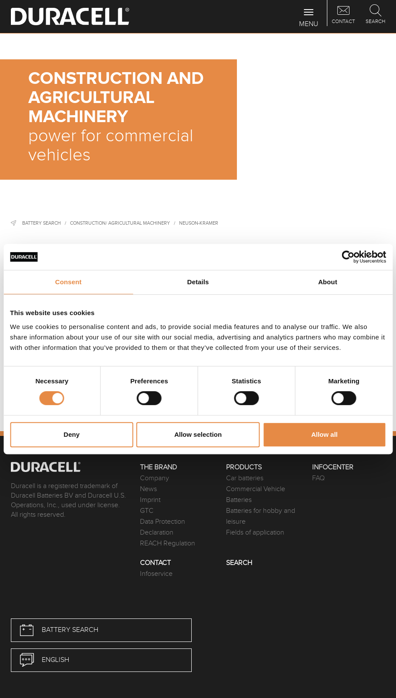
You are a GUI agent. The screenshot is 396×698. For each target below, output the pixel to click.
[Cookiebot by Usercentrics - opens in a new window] (348, 256)
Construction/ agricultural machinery (120, 223)
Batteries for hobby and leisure (260, 516)
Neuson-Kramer (198, 223)
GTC (146, 511)
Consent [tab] (68, 282)
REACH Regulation (167, 543)
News (148, 489)
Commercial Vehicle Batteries (255, 494)
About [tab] (327, 282)
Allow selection (198, 434)
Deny (71, 434)
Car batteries (244, 478)
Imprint (150, 500)
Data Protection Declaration (162, 527)
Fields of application (255, 532)
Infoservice (156, 574)
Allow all (324, 434)
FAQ (318, 478)
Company (154, 478)
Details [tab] (198, 282)
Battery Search (41, 223)
